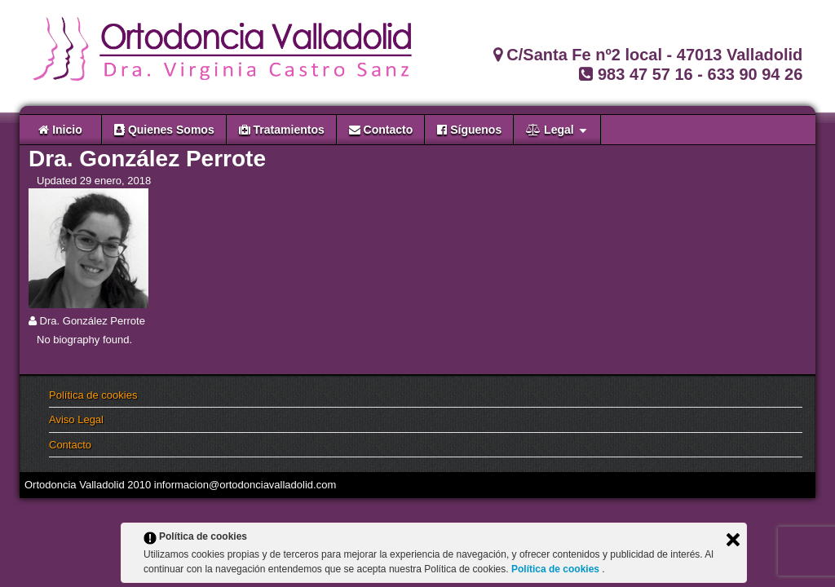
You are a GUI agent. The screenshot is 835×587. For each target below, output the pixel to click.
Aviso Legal (76, 419)
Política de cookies (93, 395)
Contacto (70, 445)
